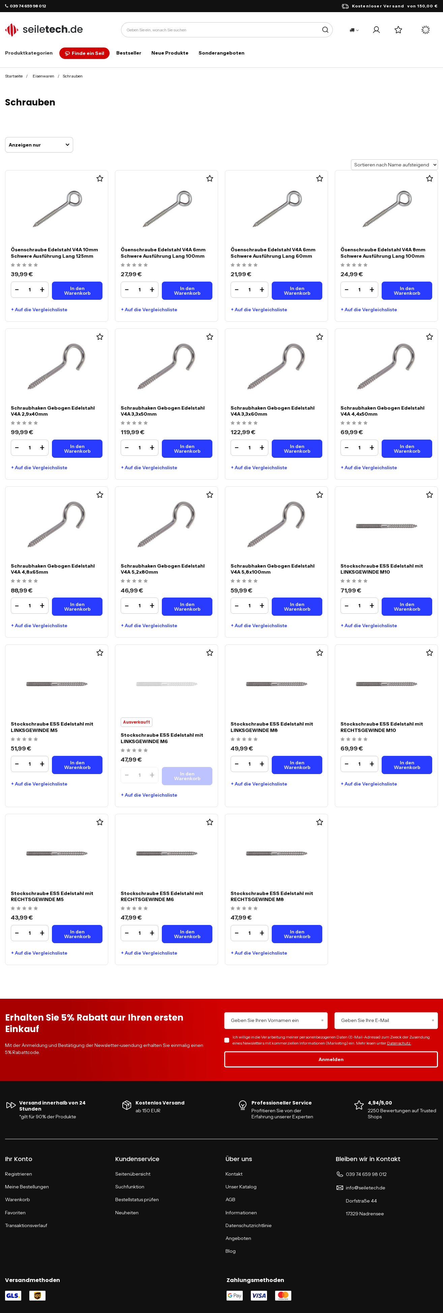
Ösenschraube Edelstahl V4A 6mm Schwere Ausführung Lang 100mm (163, 253)
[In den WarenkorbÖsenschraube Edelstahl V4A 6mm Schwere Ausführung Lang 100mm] (187, 291)
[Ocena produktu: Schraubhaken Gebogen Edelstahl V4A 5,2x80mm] (135, 581)
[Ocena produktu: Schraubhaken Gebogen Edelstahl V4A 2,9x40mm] (25, 423)
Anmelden (331, 1059)
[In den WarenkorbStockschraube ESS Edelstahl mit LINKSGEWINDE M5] (77, 765)
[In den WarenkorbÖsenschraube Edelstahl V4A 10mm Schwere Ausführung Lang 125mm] (77, 291)
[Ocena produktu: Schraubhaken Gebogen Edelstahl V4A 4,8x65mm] (25, 581)
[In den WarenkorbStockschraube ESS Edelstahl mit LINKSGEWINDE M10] (407, 607)
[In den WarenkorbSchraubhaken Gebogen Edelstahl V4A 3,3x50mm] (187, 449)
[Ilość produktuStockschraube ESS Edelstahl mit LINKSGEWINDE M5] (29, 764)
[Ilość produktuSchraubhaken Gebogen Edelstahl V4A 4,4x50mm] (359, 447)
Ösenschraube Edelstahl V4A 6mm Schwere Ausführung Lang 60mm (273, 253)
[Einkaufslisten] (398, 30)
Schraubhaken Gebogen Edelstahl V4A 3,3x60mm (273, 411)
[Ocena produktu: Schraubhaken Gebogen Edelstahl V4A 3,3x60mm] (245, 423)
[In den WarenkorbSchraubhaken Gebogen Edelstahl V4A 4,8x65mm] (77, 607)
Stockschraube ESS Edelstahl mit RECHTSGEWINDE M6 (162, 896)
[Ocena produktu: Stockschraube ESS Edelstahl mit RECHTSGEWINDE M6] (135, 908)
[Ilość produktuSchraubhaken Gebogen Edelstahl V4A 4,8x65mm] (29, 605)
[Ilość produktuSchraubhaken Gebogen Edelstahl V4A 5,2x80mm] (139, 605)
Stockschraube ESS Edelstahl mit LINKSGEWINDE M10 (382, 569)
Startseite (14, 75)
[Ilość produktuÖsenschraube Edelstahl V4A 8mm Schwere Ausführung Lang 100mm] (359, 289)
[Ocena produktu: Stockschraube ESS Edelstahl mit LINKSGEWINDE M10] (355, 581)
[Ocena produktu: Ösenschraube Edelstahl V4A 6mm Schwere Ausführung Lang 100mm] (135, 265)
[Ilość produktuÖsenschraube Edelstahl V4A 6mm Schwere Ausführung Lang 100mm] (139, 289)
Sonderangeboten (221, 53)
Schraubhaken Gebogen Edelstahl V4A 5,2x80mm (163, 569)
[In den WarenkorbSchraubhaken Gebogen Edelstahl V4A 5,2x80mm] (187, 607)
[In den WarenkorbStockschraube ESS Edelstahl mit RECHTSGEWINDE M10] (407, 765)
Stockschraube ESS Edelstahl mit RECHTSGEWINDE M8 (272, 896)
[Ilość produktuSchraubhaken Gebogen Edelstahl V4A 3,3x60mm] (249, 447)
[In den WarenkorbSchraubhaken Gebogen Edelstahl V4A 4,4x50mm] (407, 449)
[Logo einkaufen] (44, 30)
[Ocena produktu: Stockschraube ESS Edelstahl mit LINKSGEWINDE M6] (135, 751)
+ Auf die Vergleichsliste (39, 310)
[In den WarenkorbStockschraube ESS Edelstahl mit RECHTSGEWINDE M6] (187, 934)
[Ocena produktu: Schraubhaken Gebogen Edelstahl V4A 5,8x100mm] (245, 581)
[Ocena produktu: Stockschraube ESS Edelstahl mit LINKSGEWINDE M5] (25, 739)
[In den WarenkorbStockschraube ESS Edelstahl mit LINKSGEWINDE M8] (297, 765)
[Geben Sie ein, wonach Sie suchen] (227, 29)
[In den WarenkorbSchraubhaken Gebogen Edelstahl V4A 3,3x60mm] (297, 449)
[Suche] (325, 29)
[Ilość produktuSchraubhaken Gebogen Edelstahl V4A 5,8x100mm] (249, 605)
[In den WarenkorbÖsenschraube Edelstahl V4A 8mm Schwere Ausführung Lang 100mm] (407, 291)
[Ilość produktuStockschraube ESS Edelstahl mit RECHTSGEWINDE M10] (359, 764)
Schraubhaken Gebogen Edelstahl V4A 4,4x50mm (382, 411)
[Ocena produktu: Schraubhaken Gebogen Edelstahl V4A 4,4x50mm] (355, 423)
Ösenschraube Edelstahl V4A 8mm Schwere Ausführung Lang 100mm (383, 253)
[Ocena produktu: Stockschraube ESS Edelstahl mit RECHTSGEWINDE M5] (25, 908)
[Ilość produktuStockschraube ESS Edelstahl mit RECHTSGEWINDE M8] (249, 933)
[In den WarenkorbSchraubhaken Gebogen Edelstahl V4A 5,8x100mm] (297, 607)
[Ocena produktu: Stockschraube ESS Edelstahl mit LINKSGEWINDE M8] (245, 739)
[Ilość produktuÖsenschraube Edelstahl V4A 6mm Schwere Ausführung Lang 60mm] (249, 289)
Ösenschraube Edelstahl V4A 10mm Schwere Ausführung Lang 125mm (54, 253)
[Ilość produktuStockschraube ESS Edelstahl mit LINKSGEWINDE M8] (249, 764)
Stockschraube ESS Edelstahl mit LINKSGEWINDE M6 (162, 738)
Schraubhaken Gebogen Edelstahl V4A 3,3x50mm (163, 411)
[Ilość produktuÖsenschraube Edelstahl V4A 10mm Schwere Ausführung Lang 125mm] (29, 289)
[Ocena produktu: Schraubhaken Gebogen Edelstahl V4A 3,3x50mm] (135, 423)
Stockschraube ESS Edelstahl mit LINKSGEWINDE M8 (272, 727)
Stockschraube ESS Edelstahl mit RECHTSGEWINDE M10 (382, 727)
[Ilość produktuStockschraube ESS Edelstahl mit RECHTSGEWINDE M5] (29, 933)
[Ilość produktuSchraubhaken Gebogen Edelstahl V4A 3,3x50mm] (139, 447)
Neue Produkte (169, 53)
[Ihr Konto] (376, 30)
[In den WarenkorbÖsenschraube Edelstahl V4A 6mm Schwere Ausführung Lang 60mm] (297, 291)
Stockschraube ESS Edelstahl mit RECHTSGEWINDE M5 (52, 896)
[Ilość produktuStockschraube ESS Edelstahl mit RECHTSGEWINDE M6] (139, 933)
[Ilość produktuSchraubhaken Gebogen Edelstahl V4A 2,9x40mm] (29, 447)
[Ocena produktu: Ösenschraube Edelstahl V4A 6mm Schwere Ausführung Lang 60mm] (245, 265)
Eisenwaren (43, 75)
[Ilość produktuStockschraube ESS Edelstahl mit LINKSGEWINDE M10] (359, 605)
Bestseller (128, 53)
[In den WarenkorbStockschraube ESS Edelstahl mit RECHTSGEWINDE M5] (77, 934)
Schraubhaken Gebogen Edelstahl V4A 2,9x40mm (53, 411)
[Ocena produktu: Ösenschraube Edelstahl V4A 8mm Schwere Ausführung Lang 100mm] (355, 265)
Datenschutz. (399, 1043)
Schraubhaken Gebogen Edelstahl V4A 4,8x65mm (53, 569)
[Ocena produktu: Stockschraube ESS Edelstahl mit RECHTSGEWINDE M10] (355, 739)
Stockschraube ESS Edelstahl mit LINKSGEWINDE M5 (52, 727)
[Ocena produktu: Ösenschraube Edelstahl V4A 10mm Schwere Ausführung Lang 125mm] (25, 265)
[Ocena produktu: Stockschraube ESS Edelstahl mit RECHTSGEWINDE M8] (245, 908)
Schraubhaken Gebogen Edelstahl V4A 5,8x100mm (273, 569)
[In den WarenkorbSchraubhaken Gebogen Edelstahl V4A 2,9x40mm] (77, 449)
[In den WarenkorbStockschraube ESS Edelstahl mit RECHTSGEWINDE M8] (297, 934)
